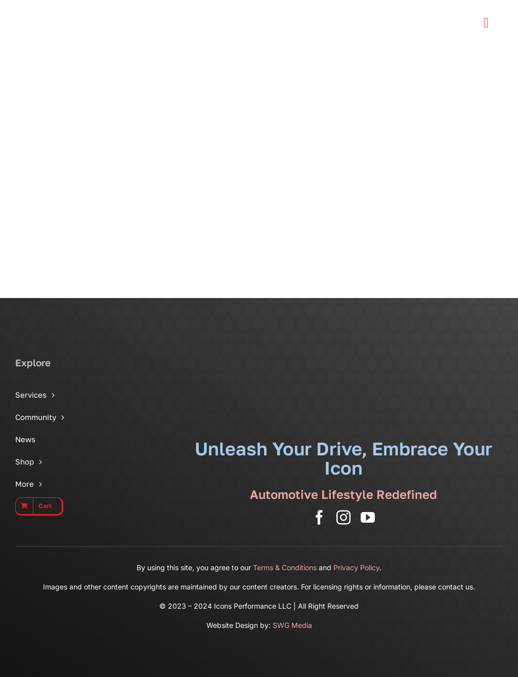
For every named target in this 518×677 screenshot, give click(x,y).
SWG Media (292, 625)
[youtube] (368, 518)
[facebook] (319, 518)
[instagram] (343, 518)
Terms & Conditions (285, 567)
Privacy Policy (356, 567)
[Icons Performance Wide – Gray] (78, 10)
